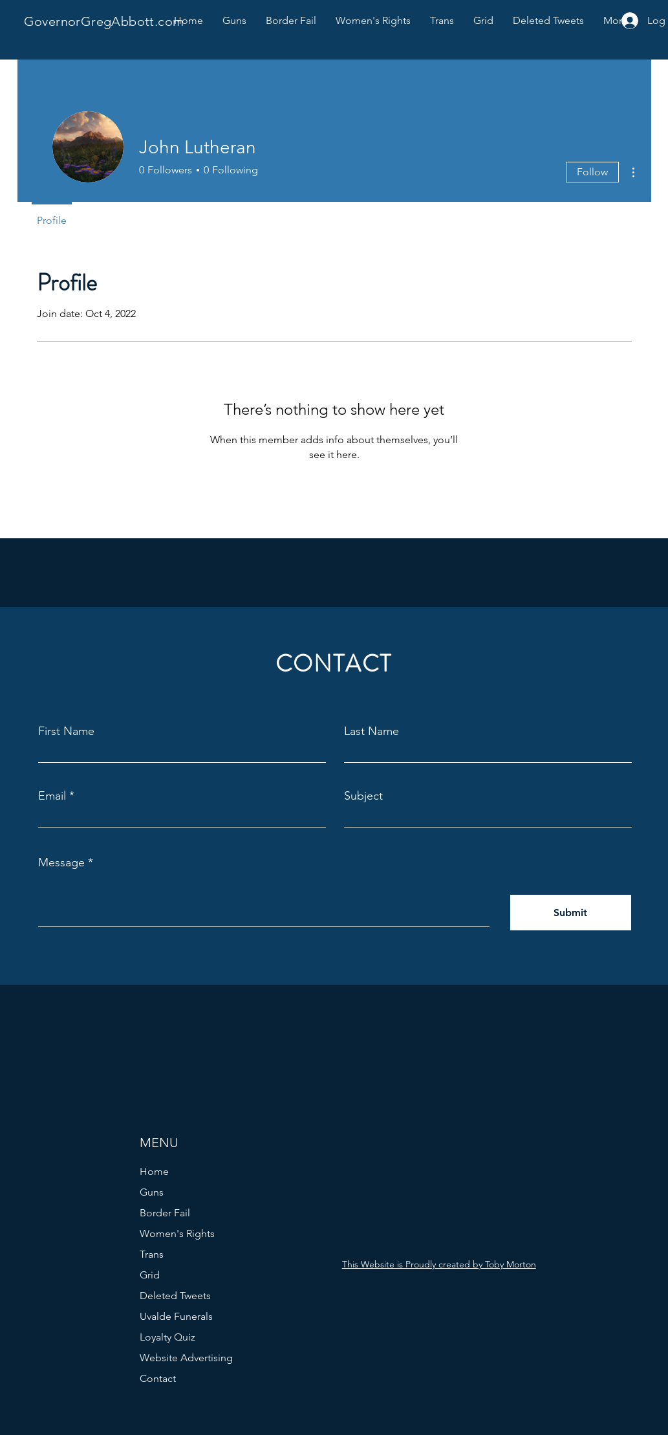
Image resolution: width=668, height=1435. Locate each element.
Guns (152, 1192)
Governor (52, 21)
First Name (66, 731)
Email (52, 796)
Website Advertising (186, 1358)
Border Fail (165, 1213)
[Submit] (570, 912)
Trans (152, 1254)
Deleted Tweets (175, 1295)
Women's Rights (177, 1233)
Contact (158, 1378)
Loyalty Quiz (167, 1337)
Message (61, 862)
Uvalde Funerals (176, 1316)
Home (154, 1171)
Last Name (371, 731)
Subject (363, 796)
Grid (150, 1275)
